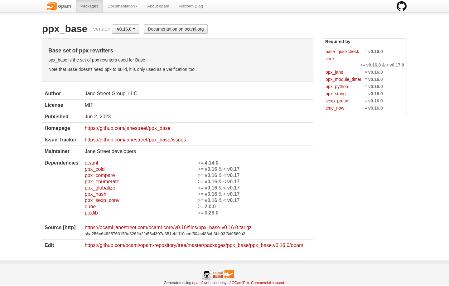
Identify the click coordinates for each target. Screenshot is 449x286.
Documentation (123, 6)
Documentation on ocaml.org (176, 29)
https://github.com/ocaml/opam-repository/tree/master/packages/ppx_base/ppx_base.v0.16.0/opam (194, 245)
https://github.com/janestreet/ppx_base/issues (135, 139)
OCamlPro (240, 283)
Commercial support (267, 283)
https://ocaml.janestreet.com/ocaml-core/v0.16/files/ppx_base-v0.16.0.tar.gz (168, 227)
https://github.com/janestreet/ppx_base (128, 128)
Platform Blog (191, 6)
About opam (158, 6)
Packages (89, 6)
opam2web (201, 283)
